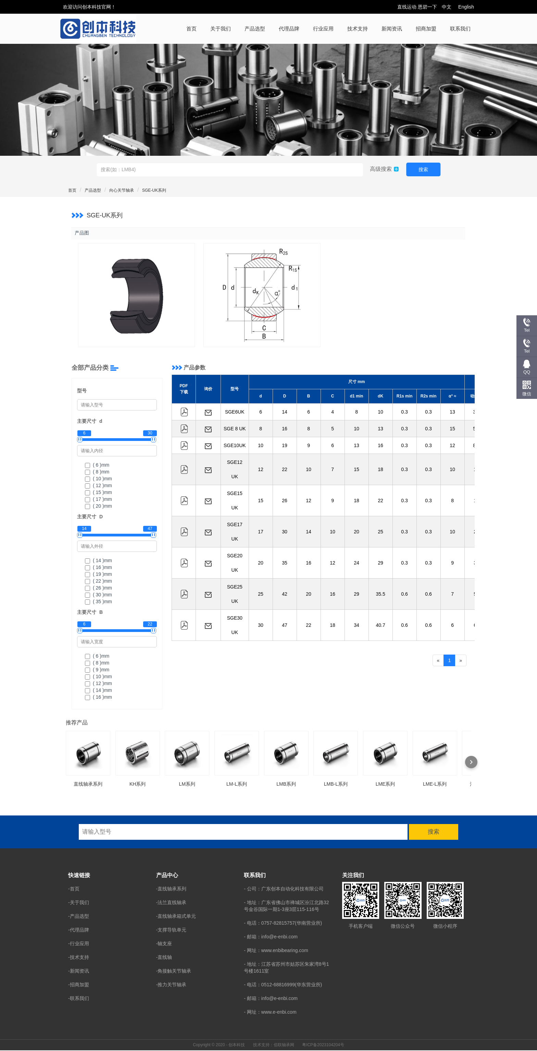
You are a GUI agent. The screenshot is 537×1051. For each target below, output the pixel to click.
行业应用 (323, 28)
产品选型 (255, 28)
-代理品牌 (78, 930)
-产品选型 (78, 916)
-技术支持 (78, 957)
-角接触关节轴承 (173, 971)
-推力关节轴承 (171, 985)
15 (452, 429)
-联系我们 (78, 998)
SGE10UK (235, 446)
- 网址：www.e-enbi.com (270, 1012)
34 (356, 626)
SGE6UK (235, 412)
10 (380, 412)
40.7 (380, 626)
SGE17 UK (234, 532)
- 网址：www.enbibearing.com (276, 950)
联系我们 (460, 28)
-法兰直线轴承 (171, 903)
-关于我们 (78, 903)
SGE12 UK (234, 470)
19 (284, 446)
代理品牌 (289, 28)
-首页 (73, 889)
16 (284, 429)
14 (284, 412)
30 (284, 532)
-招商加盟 (78, 985)
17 (260, 532)
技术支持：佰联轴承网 (273, 1045)
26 (284, 501)
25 (380, 532)
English (466, 7)
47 (284, 626)
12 (452, 446)
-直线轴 (164, 957)
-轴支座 (164, 944)
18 (380, 470)
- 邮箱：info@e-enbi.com (271, 937)
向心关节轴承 (121, 190)
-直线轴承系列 (171, 889)
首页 (191, 28)
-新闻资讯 (78, 971)
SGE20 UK (234, 563)
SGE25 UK (234, 595)
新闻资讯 (392, 28)
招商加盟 (426, 28)
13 (452, 412)
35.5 (380, 594)
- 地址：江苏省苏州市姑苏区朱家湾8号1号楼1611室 (286, 968)
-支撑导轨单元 (171, 930)
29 (380, 563)
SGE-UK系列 (154, 190)
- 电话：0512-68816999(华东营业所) (283, 985)
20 (356, 532)
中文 (446, 7)
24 (356, 563)
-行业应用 (78, 944)
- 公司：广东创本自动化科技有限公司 (284, 889)
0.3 (404, 412)
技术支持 (357, 28)
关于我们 (220, 28)
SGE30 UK (234, 626)
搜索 (423, 169)
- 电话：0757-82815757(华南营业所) (283, 923)
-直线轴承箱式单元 (176, 916)
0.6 (404, 594)
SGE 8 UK (235, 429)
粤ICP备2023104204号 (323, 1045)
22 (284, 470)
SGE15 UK (234, 501)
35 (284, 563)
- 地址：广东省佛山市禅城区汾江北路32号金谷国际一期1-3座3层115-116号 (286, 906)
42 (284, 594)
